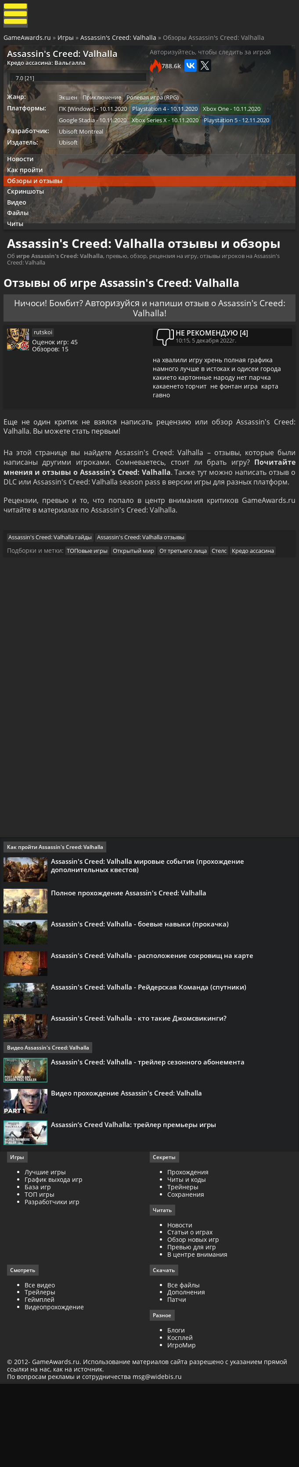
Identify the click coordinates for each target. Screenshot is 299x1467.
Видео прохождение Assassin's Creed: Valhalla (128, 1167)
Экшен (71, 107)
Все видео (41, 1365)
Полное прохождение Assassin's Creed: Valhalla (130, 951)
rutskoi (47, 373)
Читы (18, 243)
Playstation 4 (153, 119)
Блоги (176, 1411)
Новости (22, 173)
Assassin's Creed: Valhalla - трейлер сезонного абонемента (149, 1133)
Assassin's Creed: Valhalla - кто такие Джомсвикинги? (140, 1088)
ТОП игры (41, 1274)
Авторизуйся (125, 340)
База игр (39, 1267)
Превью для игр (191, 1327)
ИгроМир (181, 1426)
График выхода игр (55, 1259)
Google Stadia (80, 131)
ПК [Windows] (80, 119)
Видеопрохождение (56, 1388)
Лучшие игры (47, 1252)
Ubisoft (71, 155)
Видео (19, 220)
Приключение (106, 107)
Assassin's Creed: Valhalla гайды (53, 589)
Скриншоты (28, 208)
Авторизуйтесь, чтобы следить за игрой (210, 57)
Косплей (180, 1418)
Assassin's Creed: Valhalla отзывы (145, 589)
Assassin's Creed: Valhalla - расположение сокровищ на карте (154, 1020)
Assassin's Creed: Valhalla (119, 40)
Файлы (20, 231)
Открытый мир (138, 604)
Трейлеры (41, 1373)
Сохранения (185, 1274)
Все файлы (183, 1365)
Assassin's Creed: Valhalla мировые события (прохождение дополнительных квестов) (149, 921)
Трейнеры (182, 1267)
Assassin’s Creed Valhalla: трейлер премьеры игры (135, 1201)
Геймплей (41, 1380)
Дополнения (186, 1373)
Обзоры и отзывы (37, 196)
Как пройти (27, 184)
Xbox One (221, 119)
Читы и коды (186, 1259)
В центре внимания (197, 1334)
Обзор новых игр (193, 1320)
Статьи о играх (190, 1312)
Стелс (226, 604)
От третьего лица (189, 604)
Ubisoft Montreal (84, 143)
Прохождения (188, 1252)
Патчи (176, 1380)
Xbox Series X (153, 131)
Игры (66, 40)
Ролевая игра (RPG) (158, 107)
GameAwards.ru (28, 40)
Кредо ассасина (262, 604)
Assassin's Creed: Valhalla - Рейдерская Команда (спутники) (150, 1054)
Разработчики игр (53, 1281)
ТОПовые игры (90, 604)
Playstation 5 (226, 131)
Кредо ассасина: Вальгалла (48, 67)
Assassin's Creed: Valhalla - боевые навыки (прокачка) (142, 986)
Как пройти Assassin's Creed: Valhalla (57, 903)
